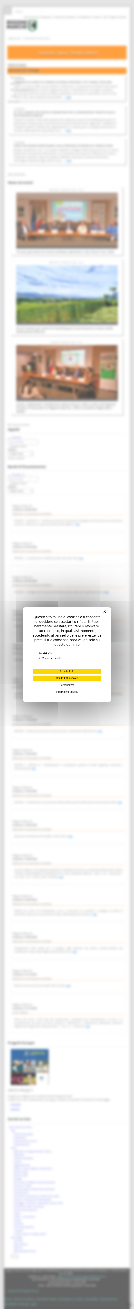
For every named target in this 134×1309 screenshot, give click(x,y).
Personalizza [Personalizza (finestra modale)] (67, 685)
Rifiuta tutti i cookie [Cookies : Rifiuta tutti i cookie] (67, 678)
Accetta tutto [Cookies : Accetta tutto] (67, 671)
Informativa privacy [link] (67, 691)
